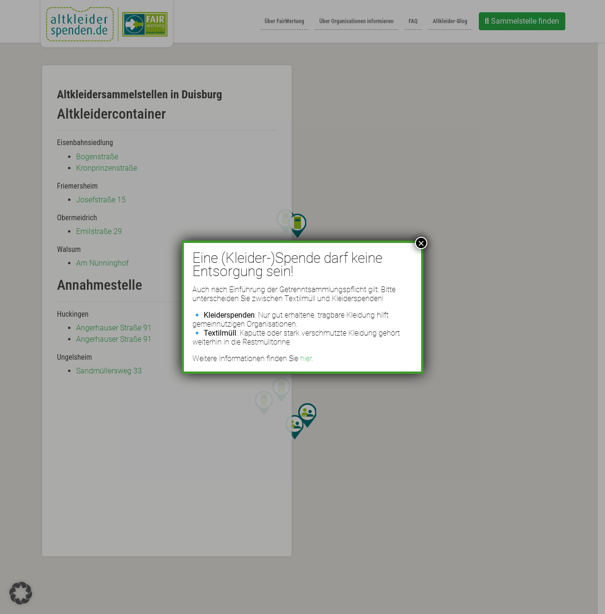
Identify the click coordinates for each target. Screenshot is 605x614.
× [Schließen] (421, 243)
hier (305, 358)
